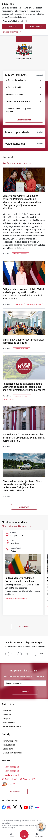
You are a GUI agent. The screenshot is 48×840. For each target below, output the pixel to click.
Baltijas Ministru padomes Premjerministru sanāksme (20, 579)
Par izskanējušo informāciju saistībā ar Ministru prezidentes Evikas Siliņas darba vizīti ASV (24, 437)
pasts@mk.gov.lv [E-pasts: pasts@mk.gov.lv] (12, 775)
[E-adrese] (7, 784)
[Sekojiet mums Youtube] (26, 807)
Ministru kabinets (24, 120)
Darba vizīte (19, 305)
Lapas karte (8, 749)
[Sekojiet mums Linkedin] (31, 807)
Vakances (7, 710)
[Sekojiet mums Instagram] (9, 807)
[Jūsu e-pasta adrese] (25, 683)
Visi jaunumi (24, 507)
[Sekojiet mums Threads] (20, 807)
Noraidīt (12, 26)
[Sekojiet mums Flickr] (37, 807)
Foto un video (9, 722)
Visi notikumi (24, 626)
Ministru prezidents (20, 254)
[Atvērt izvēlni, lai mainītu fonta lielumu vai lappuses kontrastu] (37, 835)
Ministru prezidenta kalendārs (16, 599)
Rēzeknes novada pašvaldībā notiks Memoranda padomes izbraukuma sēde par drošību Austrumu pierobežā (24, 386)
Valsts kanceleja (9, 399)
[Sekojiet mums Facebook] (4, 807)
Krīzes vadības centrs (12, 726)
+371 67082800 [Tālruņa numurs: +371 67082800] (12, 767)
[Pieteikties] (25, 691)
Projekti (6, 718)
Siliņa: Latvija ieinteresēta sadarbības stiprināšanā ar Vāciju (24, 341)
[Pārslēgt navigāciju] (24, 834)
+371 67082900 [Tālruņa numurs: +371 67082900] (12, 771)
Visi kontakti (15, 791)
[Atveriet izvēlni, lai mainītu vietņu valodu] (10, 835)
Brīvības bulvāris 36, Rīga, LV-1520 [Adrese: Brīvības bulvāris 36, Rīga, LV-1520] (20, 779)
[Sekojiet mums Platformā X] (15, 807)
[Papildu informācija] (14, 784)
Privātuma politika (10, 741)
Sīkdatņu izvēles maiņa (12, 753)
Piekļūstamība (9, 745)
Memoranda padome (22, 396)
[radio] (8, 653)
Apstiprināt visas (35, 26)
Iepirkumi (7, 714)
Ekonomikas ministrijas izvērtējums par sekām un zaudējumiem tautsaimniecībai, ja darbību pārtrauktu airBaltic (22, 486)
